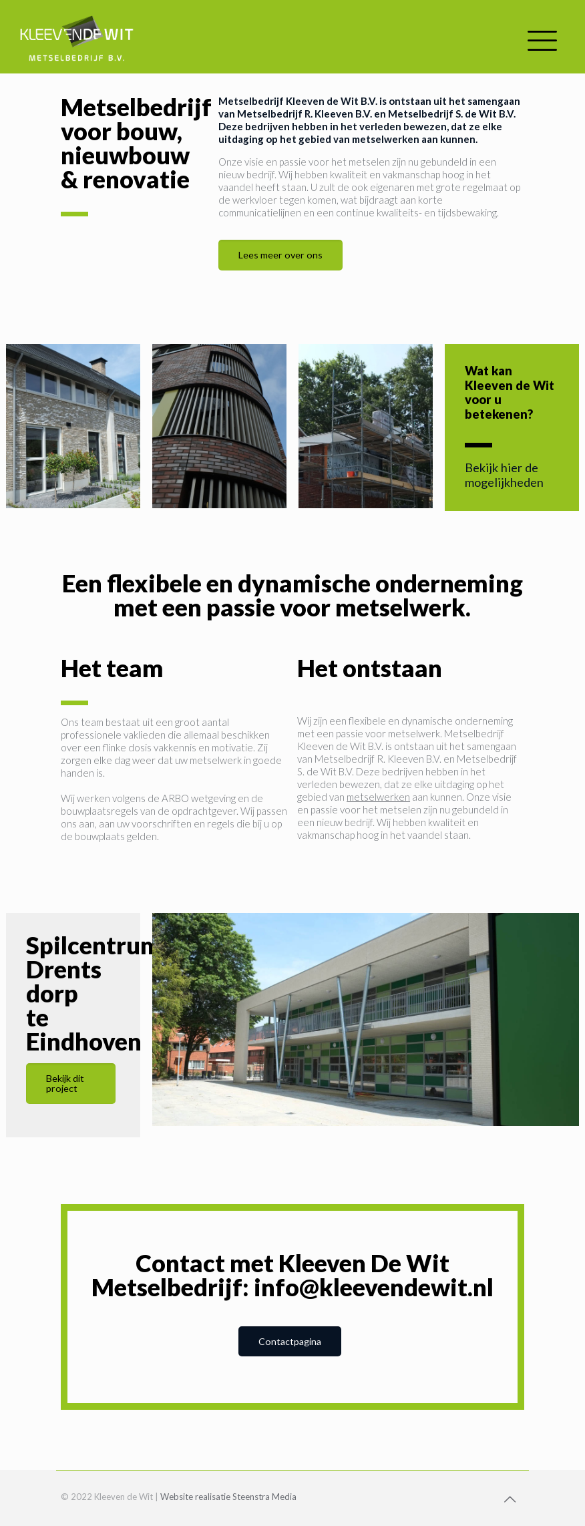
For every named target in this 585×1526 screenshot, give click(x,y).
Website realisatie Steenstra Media (228, 1496)
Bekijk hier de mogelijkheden (504, 475)
